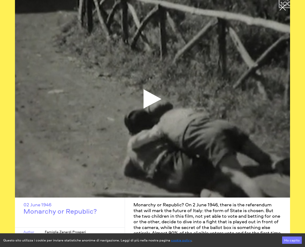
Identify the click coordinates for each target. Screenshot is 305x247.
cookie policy (181, 240)
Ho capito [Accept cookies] (292, 240)
